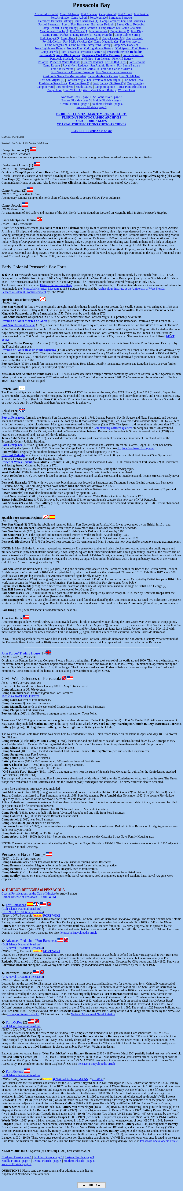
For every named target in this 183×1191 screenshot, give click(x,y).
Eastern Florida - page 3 (76, 100)
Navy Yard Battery (99, 45)
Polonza (43, 62)
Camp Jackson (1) (89, 38)
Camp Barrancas (13, 150)
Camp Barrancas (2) (112, 21)
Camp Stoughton (104, 86)
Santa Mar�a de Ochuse (103, 76)
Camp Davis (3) (119, 31)
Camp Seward (44, 86)
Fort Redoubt (137, 62)
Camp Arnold (107, 14)
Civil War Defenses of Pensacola (31, 678)
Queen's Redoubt (92, 62)
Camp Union (54, 90)
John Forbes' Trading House (21, 653)
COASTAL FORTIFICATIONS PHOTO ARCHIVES (91, 124)
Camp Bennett (50, 27)
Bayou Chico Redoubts (130, 24)
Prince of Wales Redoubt (65, 62)
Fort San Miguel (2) (79, 79)
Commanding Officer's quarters (113, 427)
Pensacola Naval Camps (24, 854)
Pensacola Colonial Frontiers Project (24, 292)
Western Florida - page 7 (92, 107)
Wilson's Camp (127, 90)
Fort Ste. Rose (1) (80, 83)
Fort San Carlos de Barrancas (114, 72)
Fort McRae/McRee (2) (77, 41)
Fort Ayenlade (98, 17)
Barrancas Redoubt (102, 24)
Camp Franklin (103, 34)
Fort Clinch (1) (79, 31)
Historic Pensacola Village (56, 285)
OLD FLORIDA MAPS (91, 120)
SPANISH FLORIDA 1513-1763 (91, 131)
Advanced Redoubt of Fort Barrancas (31, 941)
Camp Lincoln (134, 38)
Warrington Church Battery (99, 90)
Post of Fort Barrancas (75, 24)
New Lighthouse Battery (50, 48)
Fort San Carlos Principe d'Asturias (72, 72)
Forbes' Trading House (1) (76, 34)
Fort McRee (14, 1022)
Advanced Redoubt (46, 14)
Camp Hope (68, 38)
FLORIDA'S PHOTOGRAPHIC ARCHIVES (91, 117)
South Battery (84, 86)
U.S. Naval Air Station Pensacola (22, 912)
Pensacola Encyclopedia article (78, 932)
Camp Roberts (51, 65)
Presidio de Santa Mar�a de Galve (64, 76)
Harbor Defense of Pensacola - (29, 897)
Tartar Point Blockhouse (131, 86)
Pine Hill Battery (122, 58)
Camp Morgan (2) (56, 45)
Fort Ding (137, 31)
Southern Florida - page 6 (107, 103)
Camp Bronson (88, 27)
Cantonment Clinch (15, 165)
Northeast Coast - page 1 (76, 97)
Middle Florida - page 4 (107, 100)
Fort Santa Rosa (133, 79)
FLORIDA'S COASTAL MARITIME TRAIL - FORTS (91, 114)
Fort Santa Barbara (128, 65)
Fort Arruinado (60, 17)
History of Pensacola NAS (23, 1014)
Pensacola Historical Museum (41, 288)
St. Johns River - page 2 (107, 97)
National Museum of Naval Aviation (93, 1014)
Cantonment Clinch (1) (54, 31)
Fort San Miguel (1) (52, 79)
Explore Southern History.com (135, 448)
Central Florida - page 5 (75, 103)
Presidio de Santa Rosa (53, 83)
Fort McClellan (51, 41)
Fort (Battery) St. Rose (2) (109, 83)
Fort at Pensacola (133, 55)
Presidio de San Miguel (107, 79)
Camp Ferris (50, 34)
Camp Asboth (79, 17)
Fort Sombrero (65, 86)
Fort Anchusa (89, 14)
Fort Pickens (102, 58)
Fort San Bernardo (62, 68)
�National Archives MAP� (70, 1079)
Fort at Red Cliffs (115, 62)
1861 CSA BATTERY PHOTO (20, 696)
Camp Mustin (77, 45)
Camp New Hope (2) (125, 45)
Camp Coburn (99, 31)
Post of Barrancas (49, 24)
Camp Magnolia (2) (106, 41)
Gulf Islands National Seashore (21, 908)
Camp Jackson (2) (113, 38)
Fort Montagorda (130, 41)
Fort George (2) (49, 38)
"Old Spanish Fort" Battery (131, 48)
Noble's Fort (74, 48)
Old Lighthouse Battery (98, 48)
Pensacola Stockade (62, 58)
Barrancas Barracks (120, 17)
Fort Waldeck (72, 90)
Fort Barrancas (136, 21)
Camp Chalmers (131, 27)
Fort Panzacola (70, 51)
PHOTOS (97, 1079)
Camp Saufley (135, 83)
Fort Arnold (125, 14)
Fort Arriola (141, 14)
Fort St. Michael (130, 76)
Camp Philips (84, 58)
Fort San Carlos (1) (87, 68)
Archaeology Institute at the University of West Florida (131, 288)
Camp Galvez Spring (127, 34)
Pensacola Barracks (93, 51)
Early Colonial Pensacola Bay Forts (34, 266)
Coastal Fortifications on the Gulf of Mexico (29, 893)
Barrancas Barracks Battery (55, 21)
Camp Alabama (69, 14)
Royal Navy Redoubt (75, 65)
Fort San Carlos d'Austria (116, 68)
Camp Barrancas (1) (86, 21)
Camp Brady (68, 27)
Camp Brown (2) (109, 27)
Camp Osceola (50, 51)
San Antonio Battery (102, 65)
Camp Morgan (11, 190)
